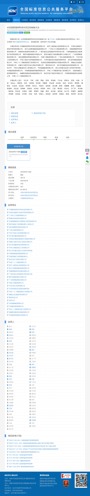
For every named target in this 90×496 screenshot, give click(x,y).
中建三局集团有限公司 (15, 283)
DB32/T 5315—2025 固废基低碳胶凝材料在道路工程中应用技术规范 (30, 443)
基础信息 (14, 116)
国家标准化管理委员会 (47, 481)
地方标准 (33, 20)
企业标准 (49, 20)
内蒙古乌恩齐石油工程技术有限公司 (19, 242)
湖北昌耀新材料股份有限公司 (17, 227)
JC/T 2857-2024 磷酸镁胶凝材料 (18, 461)
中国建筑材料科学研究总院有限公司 (19, 209)
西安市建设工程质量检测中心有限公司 (20, 224)
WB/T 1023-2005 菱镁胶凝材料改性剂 (20, 466)
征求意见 (33, 137)
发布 (67, 137)
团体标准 (41, 20)
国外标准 (65, 20)
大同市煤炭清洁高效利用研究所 (18, 289)
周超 (9, 329)
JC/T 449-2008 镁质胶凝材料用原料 (20, 464)
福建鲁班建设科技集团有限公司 (18, 312)
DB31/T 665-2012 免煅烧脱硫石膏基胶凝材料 (23, 440)
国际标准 (57, 20)
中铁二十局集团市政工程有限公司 (19, 309)
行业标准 (24, 20)
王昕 (9, 379)
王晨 (9, 408)
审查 (45, 137)
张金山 (10, 335)
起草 (22, 137)
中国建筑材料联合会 (22, 42)
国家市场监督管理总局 (47, 478)
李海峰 (32, 420)
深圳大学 (11, 300)
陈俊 (9, 376)
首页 (8, 20)
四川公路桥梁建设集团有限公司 (18, 268)
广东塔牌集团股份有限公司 (16, 280)
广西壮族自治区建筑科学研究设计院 (19, 274)
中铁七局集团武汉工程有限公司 (18, 248)
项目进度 (14, 113)
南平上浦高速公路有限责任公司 (18, 265)
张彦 (9, 341)
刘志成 (10, 353)
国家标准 (16, 20)
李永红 (10, 358)
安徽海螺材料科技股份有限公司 (18, 271)
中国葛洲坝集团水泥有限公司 (17, 315)
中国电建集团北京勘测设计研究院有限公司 (22, 221)
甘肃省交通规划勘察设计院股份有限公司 (21, 239)
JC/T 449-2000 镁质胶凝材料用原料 (20, 458)
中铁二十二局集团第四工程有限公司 (19, 291)
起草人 (13, 123)
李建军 (32, 367)
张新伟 (10, 405)
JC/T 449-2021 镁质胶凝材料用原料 (20, 455)
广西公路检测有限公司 (15, 230)
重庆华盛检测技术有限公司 (16, 277)
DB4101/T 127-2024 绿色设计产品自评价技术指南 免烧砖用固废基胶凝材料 (32, 449)
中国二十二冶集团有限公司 (16, 262)
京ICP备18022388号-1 (19, 493)
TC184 (52, 39)
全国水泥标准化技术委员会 (29, 192)
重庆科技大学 (12, 297)
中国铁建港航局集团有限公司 (17, 253)
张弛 (9, 385)
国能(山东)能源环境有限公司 (17, 294)
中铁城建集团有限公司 (15, 303)
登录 (73, 2)
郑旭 (31, 329)
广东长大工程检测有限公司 (16, 215)
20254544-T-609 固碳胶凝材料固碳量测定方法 (23, 452)
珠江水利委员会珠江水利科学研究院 (19, 250)
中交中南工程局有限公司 (16, 286)
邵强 (31, 332)
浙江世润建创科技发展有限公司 (18, 245)
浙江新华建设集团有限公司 (16, 236)
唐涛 (31, 350)
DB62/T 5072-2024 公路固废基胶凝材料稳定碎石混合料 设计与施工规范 (31, 446)
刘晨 (31, 379)
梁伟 (31, 364)
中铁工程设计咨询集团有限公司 (18, 233)
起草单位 (14, 119)
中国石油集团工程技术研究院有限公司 (20, 212)
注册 (81, 2)
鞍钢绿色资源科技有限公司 (16, 218)
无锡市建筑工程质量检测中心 (17, 256)
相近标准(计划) (40, 113)
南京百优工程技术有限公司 (16, 259)
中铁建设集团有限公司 (15, 306)
